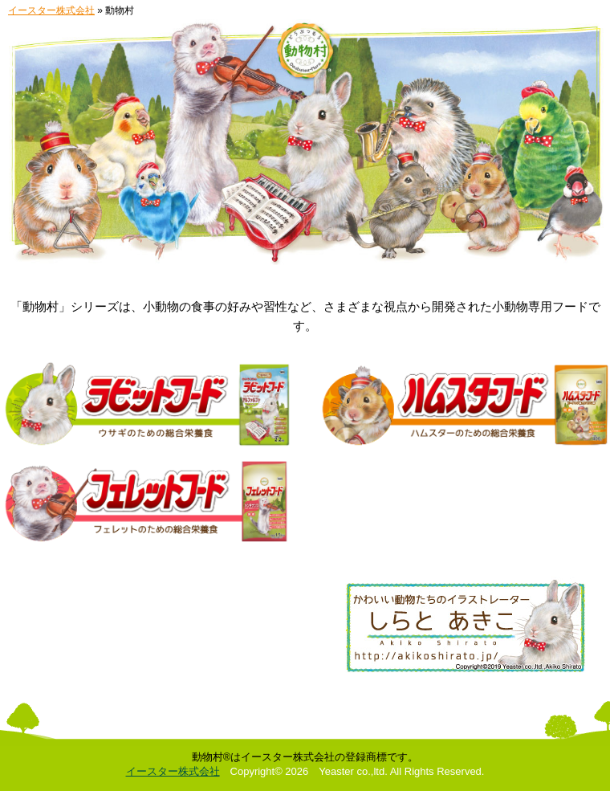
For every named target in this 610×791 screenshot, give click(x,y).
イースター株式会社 (51, 10)
